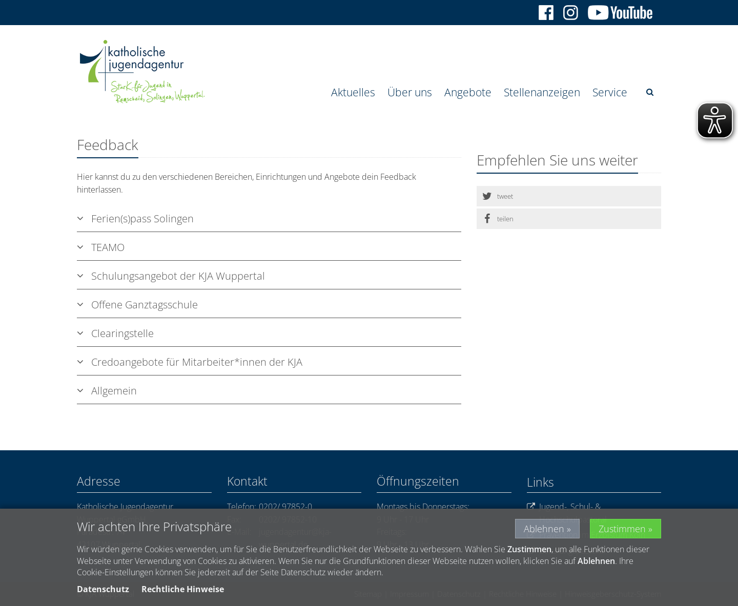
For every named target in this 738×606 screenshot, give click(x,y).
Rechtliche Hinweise (182, 589)
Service (609, 92)
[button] (569, 196)
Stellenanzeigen (542, 92)
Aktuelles (353, 92)
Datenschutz (103, 589)
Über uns (409, 92)
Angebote (467, 92)
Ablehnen (544, 529)
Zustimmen (622, 529)
